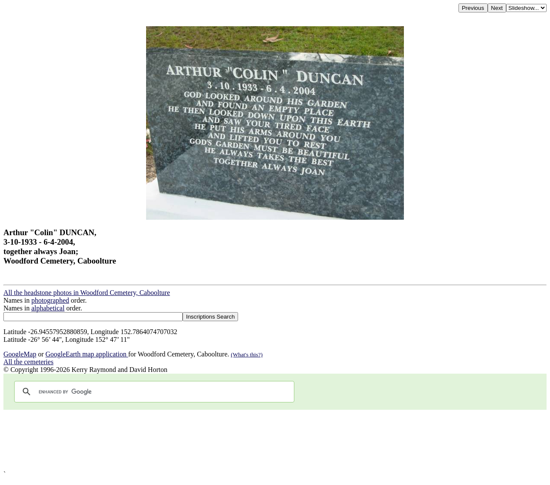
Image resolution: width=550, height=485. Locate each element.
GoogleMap (19, 354)
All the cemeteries (28, 361)
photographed (50, 300)
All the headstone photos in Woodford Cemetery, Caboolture (86, 292)
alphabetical (47, 308)
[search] (153, 392)
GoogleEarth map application (87, 354)
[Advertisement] (261, 440)
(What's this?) (247, 354)
